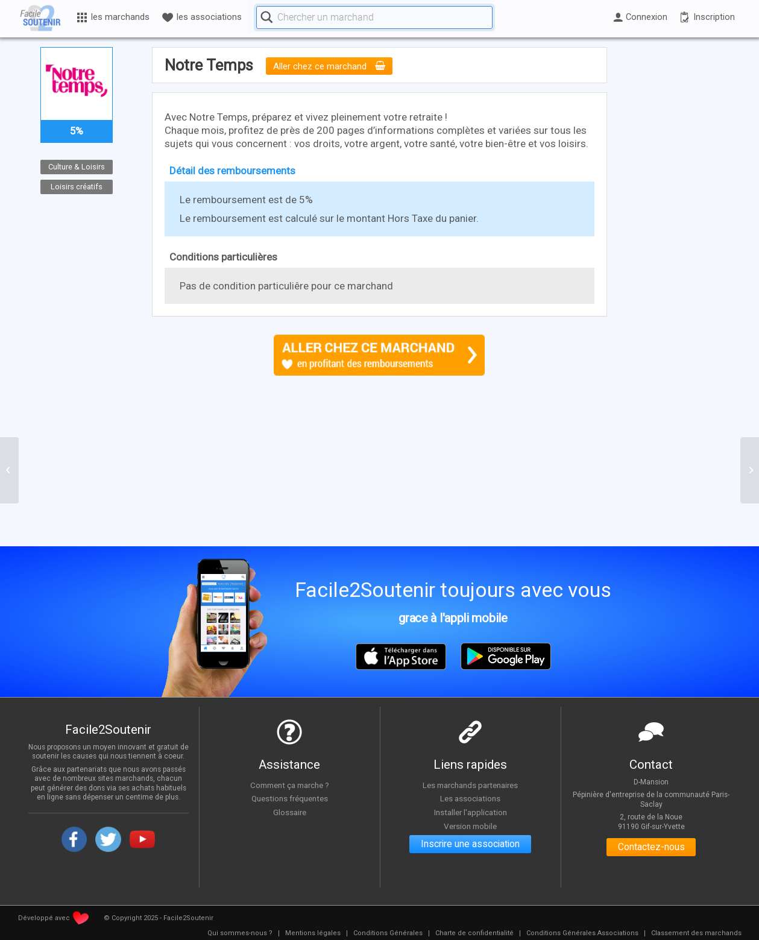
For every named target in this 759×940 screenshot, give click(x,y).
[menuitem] (240, 933)
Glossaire (289, 812)
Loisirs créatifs (76, 186)
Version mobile (470, 826)
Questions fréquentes (290, 799)
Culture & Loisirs (76, 166)
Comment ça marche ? (289, 785)
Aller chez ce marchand (329, 66)
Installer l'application (470, 812)
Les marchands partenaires (470, 785)
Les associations (470, 799)
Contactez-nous (651, 847)
